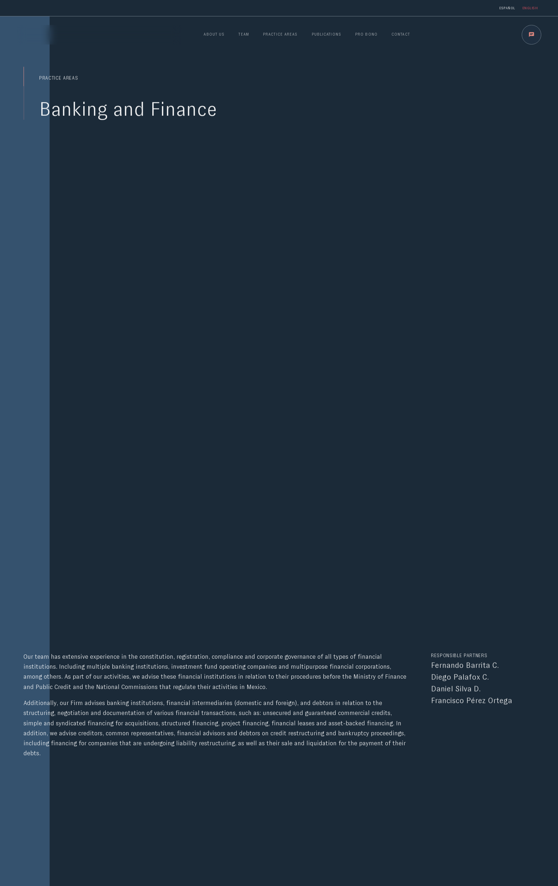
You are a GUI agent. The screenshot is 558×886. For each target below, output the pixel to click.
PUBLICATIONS (326, 34)
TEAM (243, 34)
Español (507, 8)
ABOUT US (214, 34)
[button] (531, 35)
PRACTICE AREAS (280, 34)
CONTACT (400, 34)
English (530, 8)
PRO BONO (366, 34)
